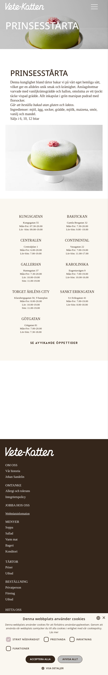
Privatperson (13, 587)
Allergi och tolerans (17, 491)
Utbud (9, 573)
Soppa (9, 527)
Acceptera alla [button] (40, 659)
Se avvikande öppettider (54, 343)
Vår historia (12, 471)
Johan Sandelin (14, 476)
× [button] (103, 617)
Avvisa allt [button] (70, 659)
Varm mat (11, 539)
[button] (54, 668)
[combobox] (98, 618)
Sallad (9, 533)
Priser (9, 567)
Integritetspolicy (15, 497)
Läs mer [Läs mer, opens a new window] (54, 632)
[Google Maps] (54, 390)
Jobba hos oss (17, 505)
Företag (10, 593)
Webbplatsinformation (17, 513)
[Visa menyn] (97, 7)
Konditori (11, 551)
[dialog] (54, 644)
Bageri (9, 545)
